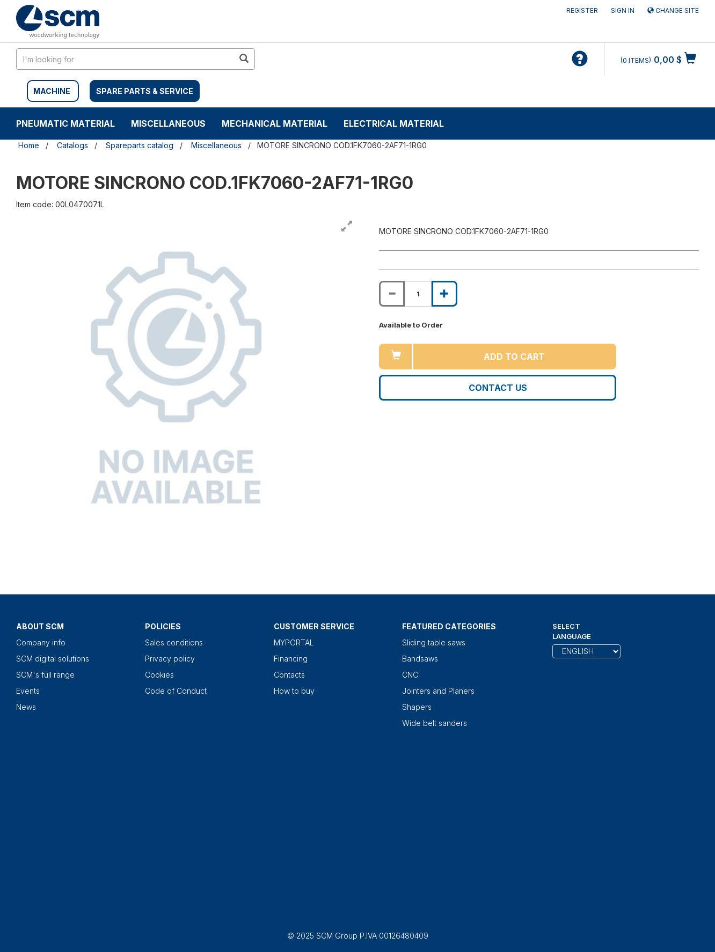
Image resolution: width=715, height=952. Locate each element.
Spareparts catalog (139, 145)
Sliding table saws (433, 642)
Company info (40, 642)
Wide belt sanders (434, 723)
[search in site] (125, 59)
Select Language (571, 631)
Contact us (498, 387)
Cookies (159, 674)
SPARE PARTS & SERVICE (144, 91)
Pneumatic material (65, 123)
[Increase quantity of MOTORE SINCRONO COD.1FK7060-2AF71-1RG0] (444, 294)
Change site (673, 10)
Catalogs (72, 145)
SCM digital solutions (52, 658)
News (26, 706)
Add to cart (514, 356)
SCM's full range (45, 674)
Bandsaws (420, 658)
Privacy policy (170, 658)
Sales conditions (174, 642)
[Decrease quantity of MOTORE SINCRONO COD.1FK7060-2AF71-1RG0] (392, 294)
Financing (291, 658)
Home (28, 145)
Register (582, 10)
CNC (410, 674)
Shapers (417, 706)
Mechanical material (274, 123)
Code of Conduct (176, 690)
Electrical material (394, 123)
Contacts (289, 674)
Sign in (622, 10)
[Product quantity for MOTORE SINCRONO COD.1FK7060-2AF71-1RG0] (418, 294)
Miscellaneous (168, 123)
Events (28, 690)
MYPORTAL (294, 642)
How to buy (294, 690)
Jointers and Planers (438, 690)
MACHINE (51, 91)
